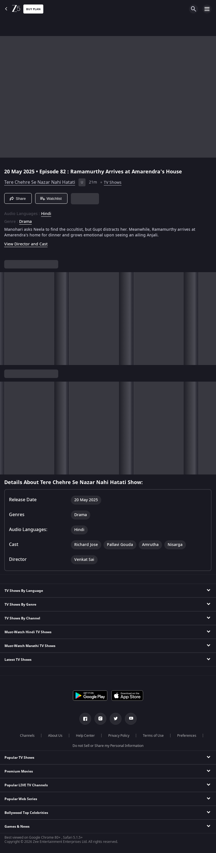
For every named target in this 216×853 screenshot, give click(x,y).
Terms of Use (153, 735)
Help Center (85, 735)
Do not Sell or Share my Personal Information (108, 745)
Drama (25, 222)
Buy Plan (33, 9)
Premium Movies (18, 771)
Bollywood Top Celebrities (26, 812)
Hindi (46, 214)
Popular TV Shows (19, 757)
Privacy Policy (118, 735)
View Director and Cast (26, 244)
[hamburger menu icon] (207, 9)
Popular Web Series (20, 799)
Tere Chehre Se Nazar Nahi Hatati (39, 182)
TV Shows (113, 182)
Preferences (186, 735)
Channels (27, 735)
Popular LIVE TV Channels (26, 785)
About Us (55, 735)
